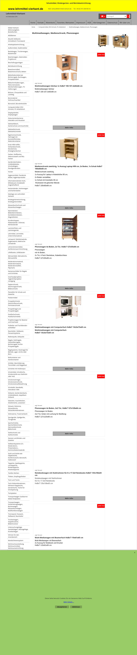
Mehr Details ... (69, 602)
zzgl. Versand (38, 83)
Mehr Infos (45, 128)
